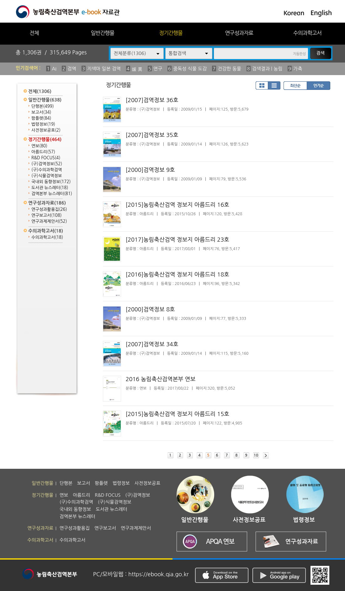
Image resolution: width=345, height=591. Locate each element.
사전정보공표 (46, 130)
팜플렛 (41, 118)
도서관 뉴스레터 (49, 188)
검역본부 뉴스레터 (51, 194)
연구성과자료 (239, 33)
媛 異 (137, 69)
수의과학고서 (307, 33)
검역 (71, 68)
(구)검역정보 (46, 164)
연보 (39, 146)
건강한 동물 (229, 68)
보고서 (41, 112)
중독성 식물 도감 (190, 68)
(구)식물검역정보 (46, 176)
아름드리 (43, 152)
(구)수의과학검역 (46, 170)
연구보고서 (46, 215)
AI (54, 68)
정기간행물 (171, 33)
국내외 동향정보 (51, 182)
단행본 (42, 106)
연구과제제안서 (49, 221)
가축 (297, 68)
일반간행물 (102, 33)
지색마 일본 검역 (104, 68)
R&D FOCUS (45, 158)
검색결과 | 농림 (267, 68)
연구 (157, 68)
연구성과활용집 (49, 209)
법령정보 (43, 124)
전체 (34, 33)
